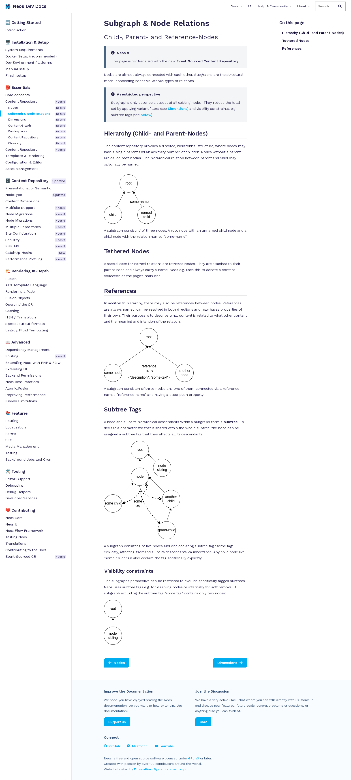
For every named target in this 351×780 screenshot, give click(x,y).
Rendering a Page (20, 291)
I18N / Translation (20, 317)
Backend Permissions (23, 375)
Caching (12, 311)
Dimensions (37, 119)
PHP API (35, 246)
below (146, 115)
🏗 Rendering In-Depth (27, 271)
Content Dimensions (22, 201)
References (292, 48)
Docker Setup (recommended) (31, 56)
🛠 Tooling (15, 471)
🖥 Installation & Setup (27, 42)
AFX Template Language (26, 285)
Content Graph (37, 125)
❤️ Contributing (20, 510)
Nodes (37, 108)
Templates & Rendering (25, 156)
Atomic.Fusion (17, 388)
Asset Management (21, 169)
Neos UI (12, 524)
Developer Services (21, 498)
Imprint (185, 769)
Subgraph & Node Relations (37, 114)
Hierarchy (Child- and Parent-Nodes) (313, 33)
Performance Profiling (35, 259)
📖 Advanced (17, 342)
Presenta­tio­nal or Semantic (28, 188)
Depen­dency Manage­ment (27, 350)
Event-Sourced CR (35, 556)
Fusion (11, 279)
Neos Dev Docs (25, 6)
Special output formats (25, 324)
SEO (8, 440)
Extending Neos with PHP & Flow (32, 362)
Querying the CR (19, 304)
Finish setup (15, 75)
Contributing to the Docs (26, 550)
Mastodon (137, 746)
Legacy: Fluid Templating (26, 330)
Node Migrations (35, 214)
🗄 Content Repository (35, 181)
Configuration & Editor (24, 162)
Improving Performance (25, 395)
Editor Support (17, 479)
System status (165, 769)
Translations (15, 543)
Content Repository (35, 101)
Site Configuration (35, 233)
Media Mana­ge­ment (22, 446)
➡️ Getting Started (23, 22)
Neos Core (14, 518)
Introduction (15, 30)
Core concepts (17, 95)
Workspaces (37, 131)
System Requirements (24, 50)
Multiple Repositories (35, 227)
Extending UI (16, 369)
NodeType (35, 195)
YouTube (164, 746)
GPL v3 (193, 758)
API (250, 6)
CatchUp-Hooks (35, 252)
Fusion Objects (17, 298)
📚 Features (16, 413)
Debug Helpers (17, 492)
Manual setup (17, 69)
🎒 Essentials (17, 87)
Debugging (14, 485)
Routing (35, 356)
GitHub (112, 746)
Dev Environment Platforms (28, 62)
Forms (10, 434)
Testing (11, 453)
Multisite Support (35, 208)
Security (35, 240)
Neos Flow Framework (24, 530)
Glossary (37, 143)
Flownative (142, 769)
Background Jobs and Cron (28, 459)
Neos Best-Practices (22, 382)
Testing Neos (16, 537)
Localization (15, 427)
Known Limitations (21, 401)
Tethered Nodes (296, 40)
